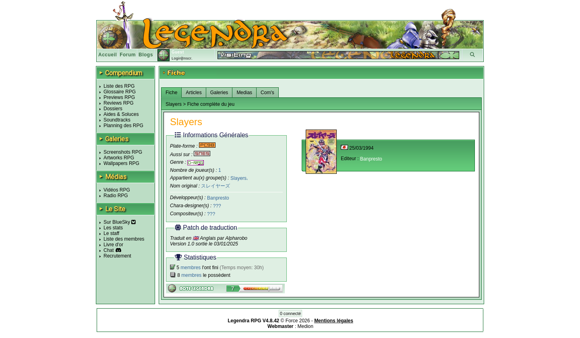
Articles (193, 92)
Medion (305, 326)
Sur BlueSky (120, 222)
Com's (267, 92)
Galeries (219, 92)
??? (217, 206)
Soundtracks (117, 120)
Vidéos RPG (117, 190)
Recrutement (117, 256)
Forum (128, 55)
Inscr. (187, 58)
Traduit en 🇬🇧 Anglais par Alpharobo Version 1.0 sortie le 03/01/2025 (208, 241)
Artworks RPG (119, 158)
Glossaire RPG (120, 92)
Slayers (238, 178)
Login (177, 58)
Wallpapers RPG (121, 163)
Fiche (171, 92)
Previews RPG (119, 97)
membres (190, 267)
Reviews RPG (119, 103)
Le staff (111, 233)
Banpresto (218, 198)
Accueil (107, 55)
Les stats (113, 228)
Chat (109, 250)
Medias (244, 92)
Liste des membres (124, 239)
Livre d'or (113, 244)
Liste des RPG (119, 86)
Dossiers (113, 108)
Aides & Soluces (121, 114)
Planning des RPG (123, 125)
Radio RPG (116, 195)
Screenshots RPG (123, 152)
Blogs (146, 55)
